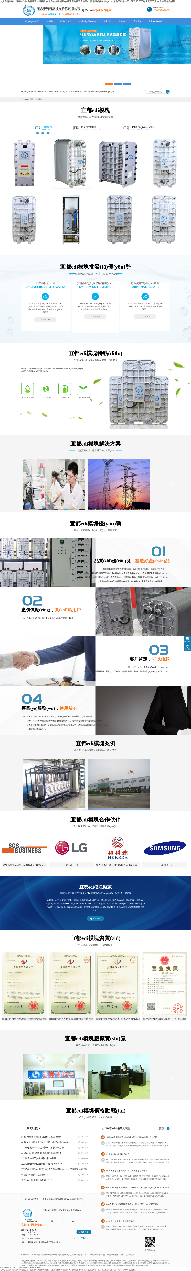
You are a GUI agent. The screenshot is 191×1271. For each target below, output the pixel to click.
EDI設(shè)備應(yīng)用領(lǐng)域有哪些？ (41, 1164)
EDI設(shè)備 (31, 1221)
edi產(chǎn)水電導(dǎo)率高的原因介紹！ (41, 1153)
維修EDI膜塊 (66, 21)
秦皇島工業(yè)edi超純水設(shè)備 (124, 1263)
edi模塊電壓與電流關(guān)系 (76, 1265)
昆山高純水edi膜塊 (160, 1263)
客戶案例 (137, 21)
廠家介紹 (32, 1232)
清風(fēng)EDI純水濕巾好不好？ (37, 1180)
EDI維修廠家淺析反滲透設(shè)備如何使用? (42, 1147)
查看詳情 (96, 918)
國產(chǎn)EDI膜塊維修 (52, 1199)
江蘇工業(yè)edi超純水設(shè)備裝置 (146, 1261)
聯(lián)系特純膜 (32, 29)
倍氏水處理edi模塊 (145, 1263)
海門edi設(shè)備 (104, 1263)
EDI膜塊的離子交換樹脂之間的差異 (38, 1158)
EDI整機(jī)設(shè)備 (87, 21)
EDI (51, 10)
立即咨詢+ (45, 319)
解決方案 (107, 21)
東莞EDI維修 (112, 1255)
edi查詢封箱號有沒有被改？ (35, 1174)
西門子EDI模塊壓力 (45, 1261)
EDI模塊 (49, 21)
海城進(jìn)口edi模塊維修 (88, 1263)
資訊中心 (122, 21)
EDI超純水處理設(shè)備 (72, 1215)
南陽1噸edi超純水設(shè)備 (68, 1263)
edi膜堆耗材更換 (125, 1261)
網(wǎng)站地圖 (127, 1255)
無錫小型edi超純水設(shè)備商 (112, 1265)
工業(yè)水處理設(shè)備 (52, 1215)
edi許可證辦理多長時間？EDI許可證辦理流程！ (126, 1171)
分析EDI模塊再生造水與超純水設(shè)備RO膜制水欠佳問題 (132, 1137)
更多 (161, 1128)
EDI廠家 (38, 99)
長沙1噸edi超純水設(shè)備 (63, 1261)
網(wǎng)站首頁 (32, 21)
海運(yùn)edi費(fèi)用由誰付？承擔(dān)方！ (42, 1137)
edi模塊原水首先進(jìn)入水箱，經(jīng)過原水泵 (44, 1142)
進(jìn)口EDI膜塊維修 (73, 1199)
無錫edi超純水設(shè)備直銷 (108, 1261)
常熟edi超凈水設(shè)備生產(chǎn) (51, 1265)
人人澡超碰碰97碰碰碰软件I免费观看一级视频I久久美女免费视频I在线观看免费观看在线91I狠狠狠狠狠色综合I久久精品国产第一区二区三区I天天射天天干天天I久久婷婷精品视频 (87, 1)
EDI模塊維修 (91, 128)
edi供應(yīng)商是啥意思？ (117, 1154)
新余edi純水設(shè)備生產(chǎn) (136, 1265)
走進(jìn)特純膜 (155, 21)
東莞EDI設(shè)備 (97, 1255)
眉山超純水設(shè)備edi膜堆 (46, 1263)
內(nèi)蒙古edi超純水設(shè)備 (85, 1261)
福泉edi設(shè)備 (94, 1265)
